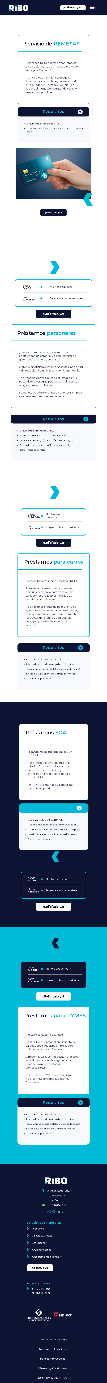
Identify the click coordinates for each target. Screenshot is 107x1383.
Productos (38, 1228)
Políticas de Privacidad (53, 1349)
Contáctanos (39, 1242)
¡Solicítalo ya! (53, 212)
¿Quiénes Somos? (42, 1249)
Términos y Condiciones (53, 1368)
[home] (20, 8)
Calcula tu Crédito (42, 1235)
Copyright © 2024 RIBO (52, 1377)
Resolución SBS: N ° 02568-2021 (41, 1291)
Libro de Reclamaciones (53, 1339)
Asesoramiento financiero (47, 1256)
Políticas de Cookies (52, 1358)
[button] (92, 7)
